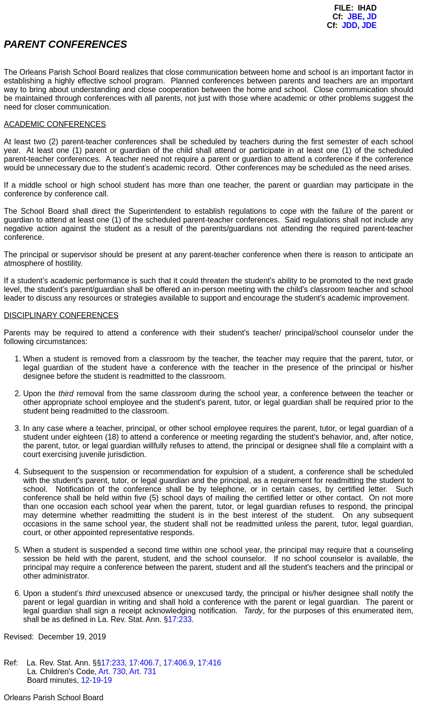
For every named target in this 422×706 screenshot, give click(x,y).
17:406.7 (144, 663)
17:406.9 (178, 663)
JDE (369, 25)
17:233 (179, 619)
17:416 (209, 663)
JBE (355, 17)
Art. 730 (111, 671)
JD (372, 17)
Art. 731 (142, 671)
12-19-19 (96, 680)
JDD (349, 25)
